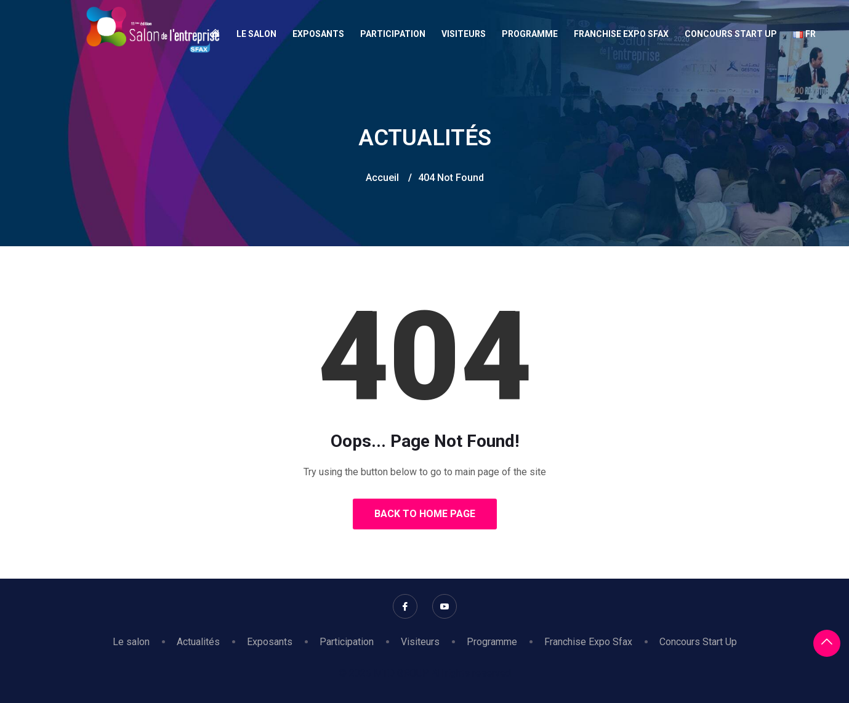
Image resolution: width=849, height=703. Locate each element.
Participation (392, 34)
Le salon (256, 34)
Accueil (382, 177)
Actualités (198, 642)
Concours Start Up (731, 34)
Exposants (318, 34)
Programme (530, 34)
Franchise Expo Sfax (621, 34)
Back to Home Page (424, 514)
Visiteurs (463, 34)
